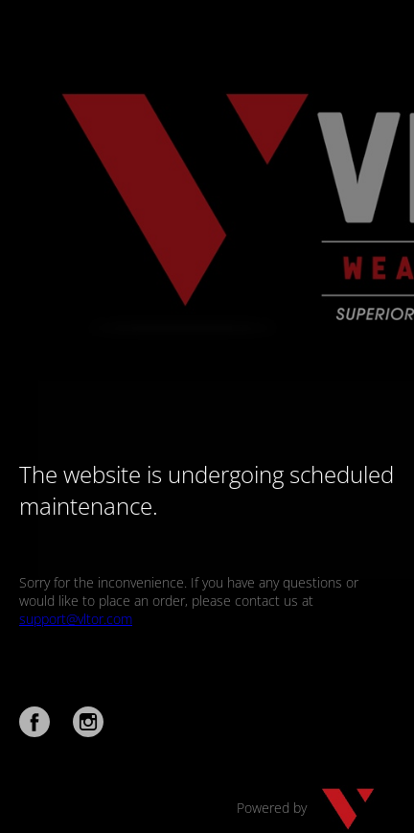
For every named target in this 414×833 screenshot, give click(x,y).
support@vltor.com (75, 619)
